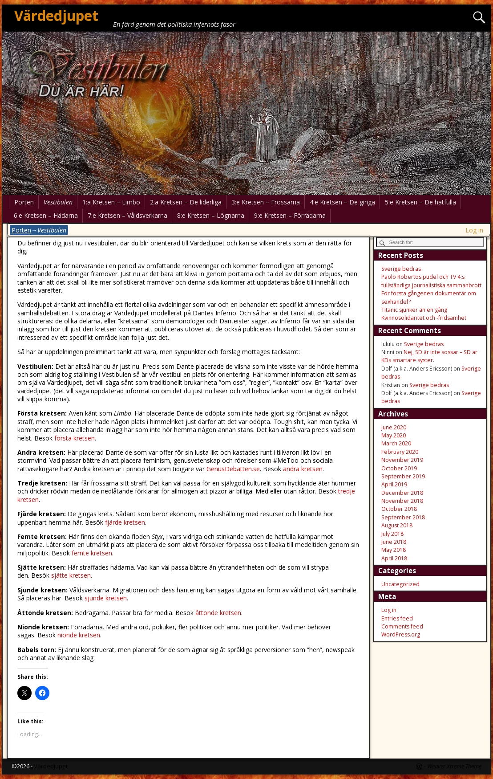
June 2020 (393, 427)
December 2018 (402, 493)
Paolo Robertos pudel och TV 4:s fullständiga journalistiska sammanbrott (431, 281)
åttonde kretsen (218, 612)
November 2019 (402, 460)
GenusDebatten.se (233, 469)
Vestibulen (58, 202)
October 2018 (399, 509)
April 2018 (394, 558)
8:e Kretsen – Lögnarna (210, 215)
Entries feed (397, 618)
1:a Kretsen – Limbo (111, 202)
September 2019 (403, 476)
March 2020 (396, 443)
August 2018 (396, 525)
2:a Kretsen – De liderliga (186, 202)
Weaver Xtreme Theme (454, 766)
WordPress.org (400, 634)
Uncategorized (400, 584)
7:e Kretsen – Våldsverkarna (127, 215)
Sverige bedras (401, 269)
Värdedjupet (56, 15)
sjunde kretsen (106, 598)
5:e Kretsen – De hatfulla (420, 202)
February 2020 (399, 452)
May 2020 (393, 435)
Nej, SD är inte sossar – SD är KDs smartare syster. (429, 356)
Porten (24, 202)
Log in (474, 230)
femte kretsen (92, 553)
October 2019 (399, 468)
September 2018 (403, 517)
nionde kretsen (78, 635)
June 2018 (393, 542)
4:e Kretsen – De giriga (342, 202)
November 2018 (402, 501)
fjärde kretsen (125, 522)
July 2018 (392, 534)
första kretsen (74, 438)
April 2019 (394, 484)
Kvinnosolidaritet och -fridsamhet (423, 318)
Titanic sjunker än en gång (414, 310)
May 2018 (393, 550)
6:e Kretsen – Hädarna (46, 215)
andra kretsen (303, 469)
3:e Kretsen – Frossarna (265, 202)
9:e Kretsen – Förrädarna (290, 215)
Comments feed (402, 626)
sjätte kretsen (71, 575)
